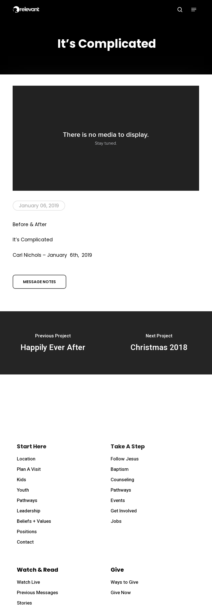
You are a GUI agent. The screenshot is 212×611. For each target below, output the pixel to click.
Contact (25, 542)
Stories (24, 603)
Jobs (116, 521)
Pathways (27, 500)
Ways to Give (124, 582)
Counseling (122, 479)
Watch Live (28, 582)
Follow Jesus (125, 458)
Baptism (120, 469)
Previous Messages (37, 592)
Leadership (28, 510)
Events (118, 500)
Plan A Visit (29, 469)
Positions (27, 531)
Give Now (121, 592)
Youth (23, 490)
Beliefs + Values (34, 521)
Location (26, 458)
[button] (193, 9)
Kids (21, 479)
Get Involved (124, 510)
